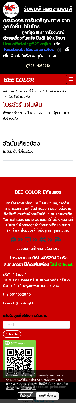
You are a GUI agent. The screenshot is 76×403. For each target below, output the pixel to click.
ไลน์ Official (61, 264)
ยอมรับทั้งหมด (47, 396)
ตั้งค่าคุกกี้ (25, 396)
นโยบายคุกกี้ (28, 388)
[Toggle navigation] (70, 79)
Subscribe (12, 334)
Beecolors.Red (40, 49)
